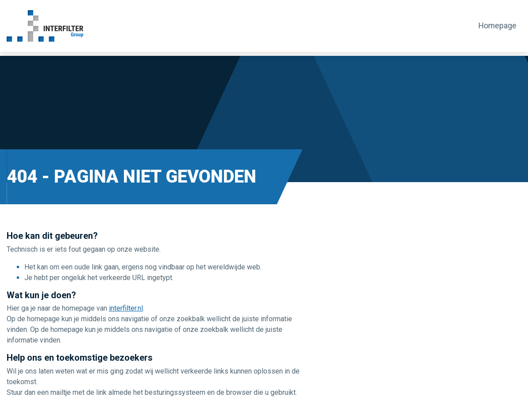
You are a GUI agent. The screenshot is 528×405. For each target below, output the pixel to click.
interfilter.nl (126, 308)
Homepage (499, 25)
